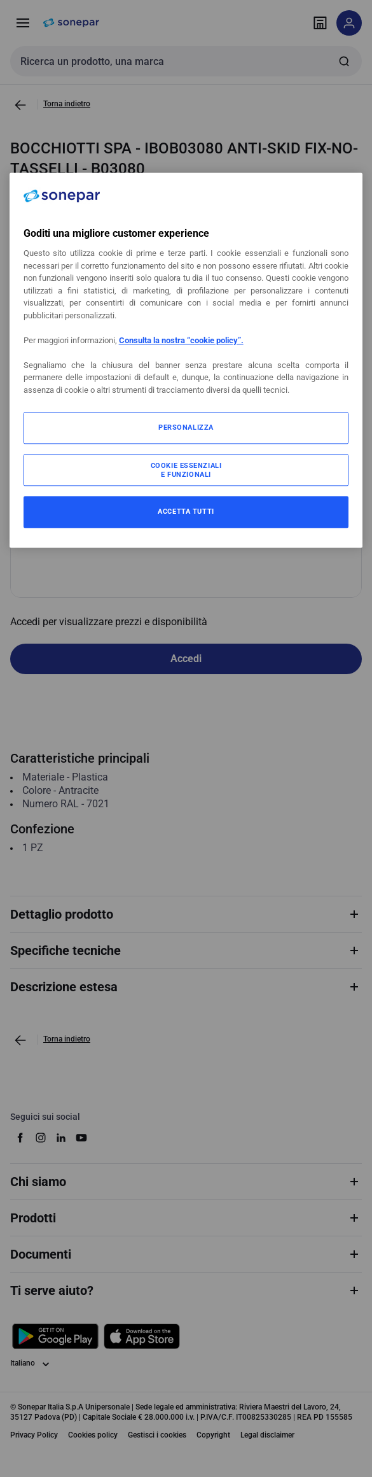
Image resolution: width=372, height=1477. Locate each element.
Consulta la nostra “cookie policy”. (181, 340)
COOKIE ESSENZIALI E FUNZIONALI (186, 470)
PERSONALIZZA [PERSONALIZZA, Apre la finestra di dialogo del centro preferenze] (186, 427)
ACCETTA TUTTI (186, 511)
